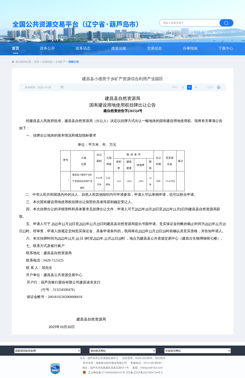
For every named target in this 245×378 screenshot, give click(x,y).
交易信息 (154, 48)
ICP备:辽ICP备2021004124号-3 (144, 372)
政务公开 (47, 48)
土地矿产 (60, 61)
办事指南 (190, 48)
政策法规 (118, 48)
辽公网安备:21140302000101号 (104, 372)
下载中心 (225, 48)
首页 (15, 48)
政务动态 (83, 48)
